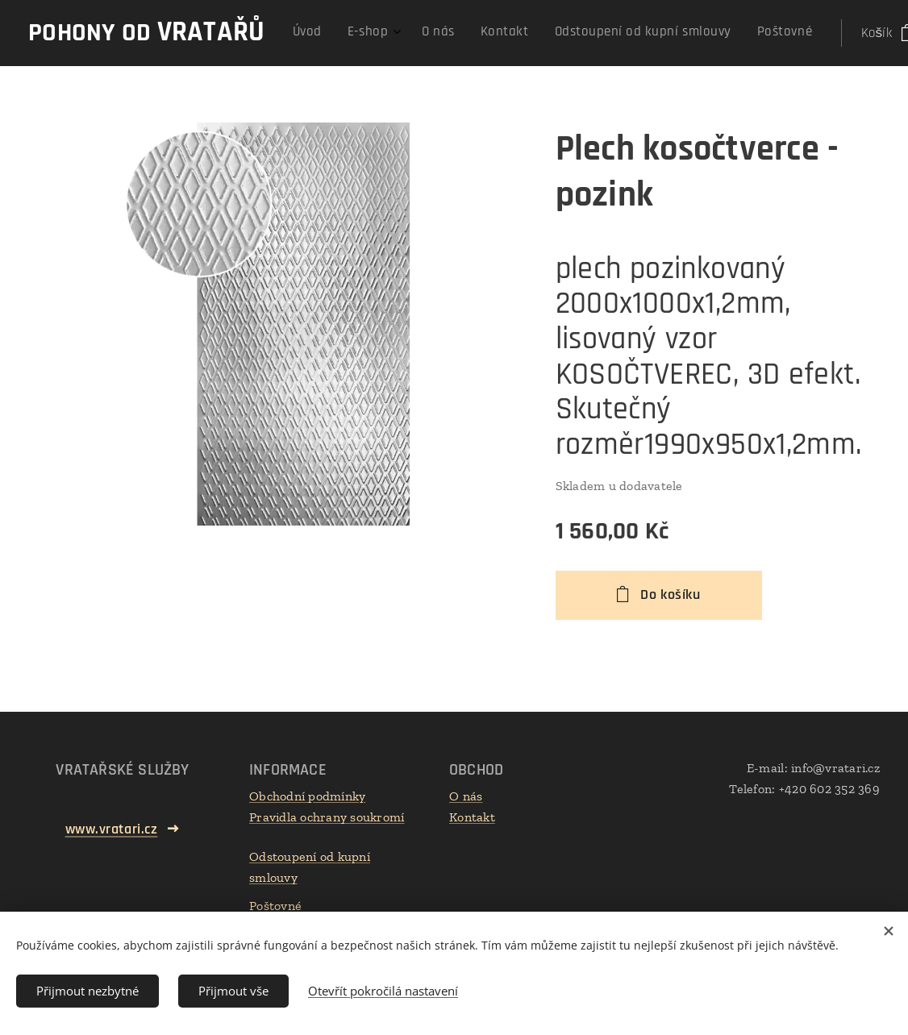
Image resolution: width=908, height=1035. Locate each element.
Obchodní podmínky (307, 796)
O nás (465, 796)
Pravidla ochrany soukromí (326, 817)
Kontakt (472, 817)
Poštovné (275, 905)
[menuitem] (624, 33)
